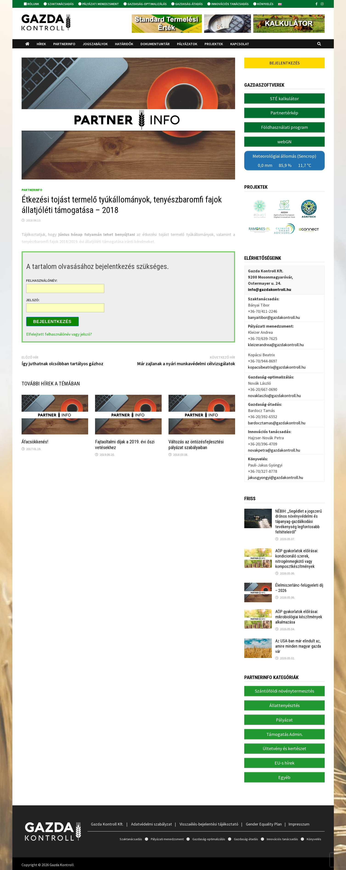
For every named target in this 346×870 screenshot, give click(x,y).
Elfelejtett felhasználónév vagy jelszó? (59, 334)
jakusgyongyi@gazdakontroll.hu (275, 476)
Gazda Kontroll (62, 862)
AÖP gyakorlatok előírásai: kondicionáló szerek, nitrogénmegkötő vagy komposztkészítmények (296, 557)
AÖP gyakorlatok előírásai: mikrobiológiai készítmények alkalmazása (298, 616)
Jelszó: (33, 300)
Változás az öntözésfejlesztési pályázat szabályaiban (196, 444)
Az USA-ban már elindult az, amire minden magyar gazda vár (298, 645)
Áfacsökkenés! (35, 442)
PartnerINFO (64, 43)
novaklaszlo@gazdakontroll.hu (274, 394)
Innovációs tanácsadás (228, 4)
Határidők (124, 43)
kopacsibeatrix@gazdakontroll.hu (277, 366)
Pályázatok (187, 43)
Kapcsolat (239, 43)
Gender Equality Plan (264, 822)
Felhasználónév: (42, 280)
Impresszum (298, 822)
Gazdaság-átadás (187, 4)
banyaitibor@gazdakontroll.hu (274, 316)
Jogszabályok (95, 43)
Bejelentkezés (52, 321)
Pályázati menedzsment (98, 4)
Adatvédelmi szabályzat (151, 822)
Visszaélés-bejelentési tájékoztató (209, 822)
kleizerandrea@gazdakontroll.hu (276, 343)
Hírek (41, 43)
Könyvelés (263, 4)
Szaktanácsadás (59, 4)
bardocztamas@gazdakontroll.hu (276, 422)
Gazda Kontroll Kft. (107, 822)
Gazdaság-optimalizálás (145, 4)
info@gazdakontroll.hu (269, 288)
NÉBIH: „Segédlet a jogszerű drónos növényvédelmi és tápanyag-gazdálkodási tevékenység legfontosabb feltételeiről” (298, 520)
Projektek (214, 43)
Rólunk (31, 4)
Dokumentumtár (155, 43)
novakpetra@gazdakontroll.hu (274, 449)
